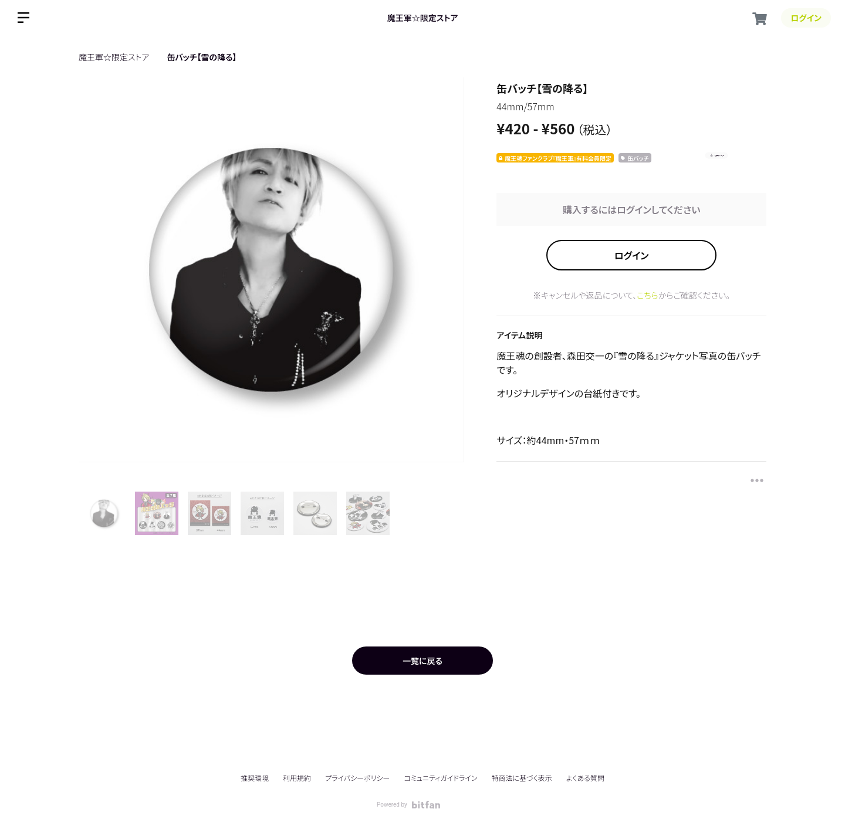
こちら (647, 295)
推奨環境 (255, 778)
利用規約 (297, 778)
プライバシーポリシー (357, 778)
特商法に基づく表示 (521, 778)
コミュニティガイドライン (440, 778)
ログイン (631, 255)
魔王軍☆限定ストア (422, 17)
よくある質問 (585, 777)
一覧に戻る (422, 660)
